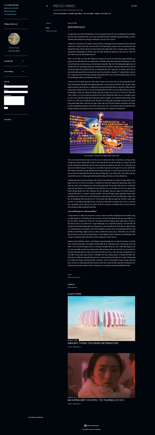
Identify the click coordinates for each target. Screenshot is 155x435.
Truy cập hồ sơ (14, 51)
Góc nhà (104, 13)
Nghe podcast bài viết (11, 8)
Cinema (97, 13)
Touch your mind (60, 13)
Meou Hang (64, 6)
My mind (90, 13)
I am (84, 13)
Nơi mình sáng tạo (10, 11)
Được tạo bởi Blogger (91, 425)
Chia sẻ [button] (48, 23)
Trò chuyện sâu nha (10, 14)
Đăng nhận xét (72, 287)
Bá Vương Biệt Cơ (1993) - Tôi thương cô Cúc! (96, 400)
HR (110, 13)
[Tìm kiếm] (134, 6)
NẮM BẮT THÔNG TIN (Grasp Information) (93, 343)
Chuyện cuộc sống (75, 13)
